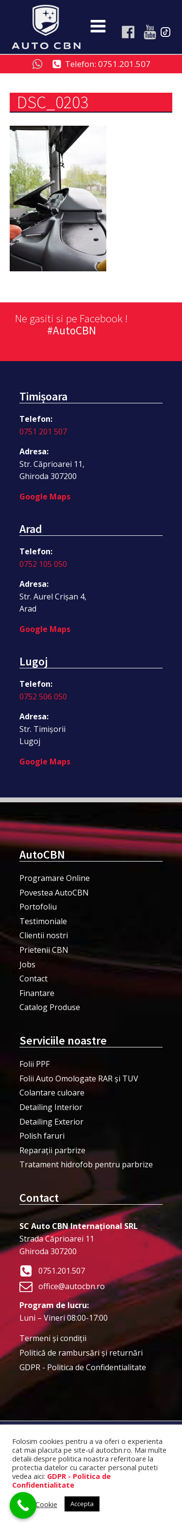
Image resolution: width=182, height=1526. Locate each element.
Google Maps (44, 496)
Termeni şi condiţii (52, 1338)
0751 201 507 (43, 431)
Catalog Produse (49, 1007)
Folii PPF (34, 1064)
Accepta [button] (82, 1503)
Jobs (27, 964)
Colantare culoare (51, 1092)
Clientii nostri (43, 935)
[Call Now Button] (23, 1505)
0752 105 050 (43, 564)
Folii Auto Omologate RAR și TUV (78, 1078)
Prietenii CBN (43, 950)
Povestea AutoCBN (54, 892)
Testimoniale (43, 921)
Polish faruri (42, 1135)
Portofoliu (38, 906)
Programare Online (54, 878)
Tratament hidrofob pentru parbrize (86, 1164)
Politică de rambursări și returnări (81, 1352)
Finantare (36, 993)
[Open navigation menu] (98, 27)
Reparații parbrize (52, 1150)
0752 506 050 (43, 696)
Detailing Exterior (51, 1121)
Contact (33, 978)
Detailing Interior (51, 1107)
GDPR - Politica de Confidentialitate (82, 1367)
